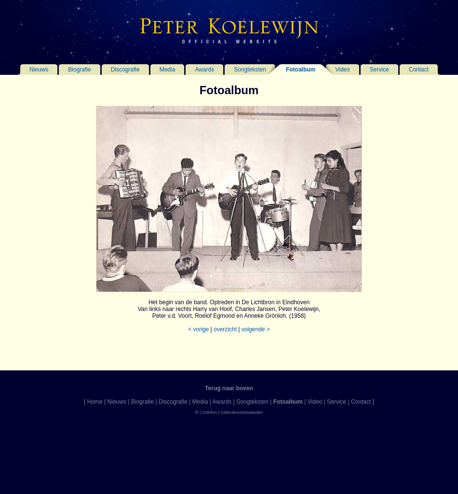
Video (342, 69)
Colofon (209, 412)
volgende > (256, 329)
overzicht (225, 329)
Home (95, 401)
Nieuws (38, 69)
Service (379, 69)
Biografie (79, 69)
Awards (204, 69)
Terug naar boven (229, 388)
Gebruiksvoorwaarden (241, 412)
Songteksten (250, 69)
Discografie (125, 69)
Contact (419, 69)
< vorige (198, 329)
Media (167, 69)
